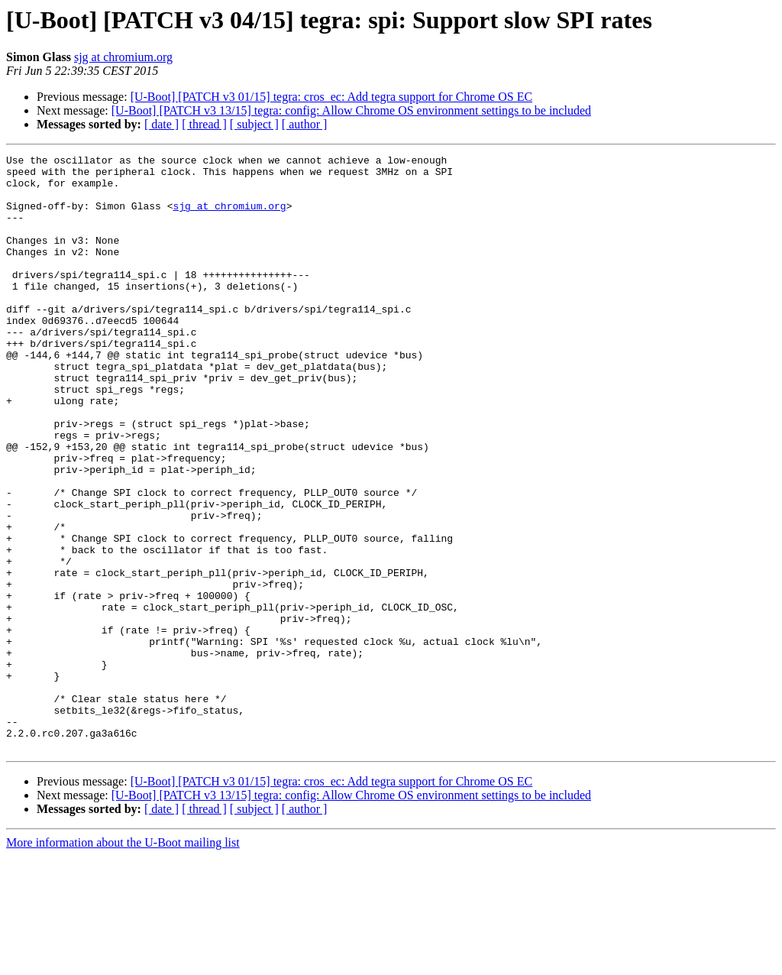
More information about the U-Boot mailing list (123, 961)
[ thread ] (204, 124)
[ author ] (305, 124)
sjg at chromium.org (123, 56)
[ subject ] (254, 124)
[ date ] (161, 124)
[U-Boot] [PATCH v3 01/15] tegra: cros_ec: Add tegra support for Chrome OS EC (331, 96)
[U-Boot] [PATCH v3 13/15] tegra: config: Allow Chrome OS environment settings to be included (351, 110)
